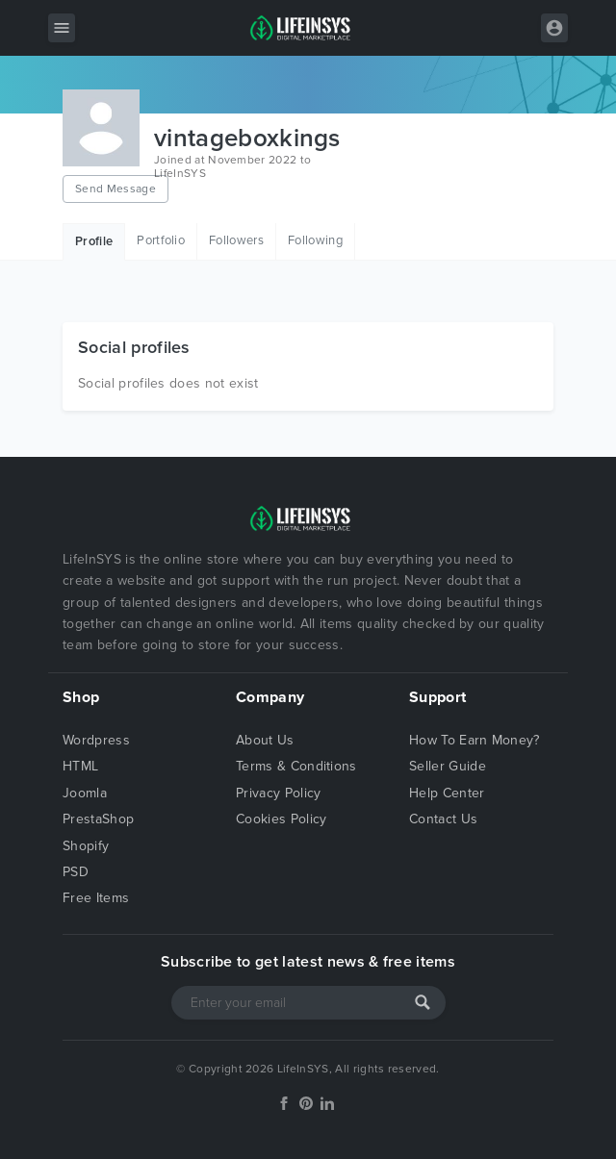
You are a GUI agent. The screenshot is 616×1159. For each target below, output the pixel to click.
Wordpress (96, 740)
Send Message (115, 188)
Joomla (85, 793)
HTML (80, 766)
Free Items (96, 898)
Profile (94, 241)
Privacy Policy (278, 793)
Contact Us (443, 819)
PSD (76, 872)
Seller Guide (447, 766)
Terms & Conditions (296, 766)
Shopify (86, 846)
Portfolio (161, 240)
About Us (265, 740)
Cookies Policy (281, 819)
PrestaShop (98, 819)
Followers (236, 240)
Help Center (447, 793)
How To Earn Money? (474, 740)
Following (315, 240)
